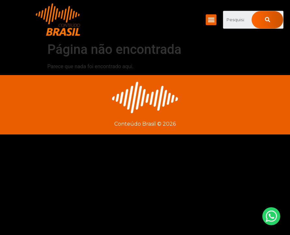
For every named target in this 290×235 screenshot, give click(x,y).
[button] (211, 19)
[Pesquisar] (267, 19)
